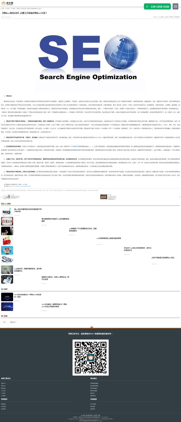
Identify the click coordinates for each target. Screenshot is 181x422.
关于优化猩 (93, 404)
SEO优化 (176, 137)
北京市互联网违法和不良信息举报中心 (88, 420)
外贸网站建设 (93, 388)
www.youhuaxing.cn (88, 419)
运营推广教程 (97, 415)
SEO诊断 (3, 395)
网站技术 (171, 17)
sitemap (100, 420)
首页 (3, 8)
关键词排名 (75, 146)
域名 (144, 105)
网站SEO (13, 322)
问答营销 (3, 409)
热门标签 (4, 316)
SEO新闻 (13, 8)
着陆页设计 (93, 395)
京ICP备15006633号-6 (107, 419)
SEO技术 (166, 17)
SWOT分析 (98, 137)
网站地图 (92, 406)
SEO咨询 (3, 393)
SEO (8, 108)
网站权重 (166, 175)
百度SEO (3, 383)
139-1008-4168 (160, 6)
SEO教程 (83, 415)
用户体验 (4, 115)
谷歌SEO (3, 385)
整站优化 (3, 388)
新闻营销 (3, 404)
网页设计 (92, 393)
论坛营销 (3, 406)
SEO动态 (7, 8)
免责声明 (92, 409)
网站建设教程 (89, 415)
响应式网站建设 (94, 385)
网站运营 (94, 124)
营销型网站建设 (94, 383)
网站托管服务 (93, 390)
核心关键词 (15, 141)
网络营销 (177, 17)
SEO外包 (3, 390)
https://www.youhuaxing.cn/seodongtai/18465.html (20, 186)
